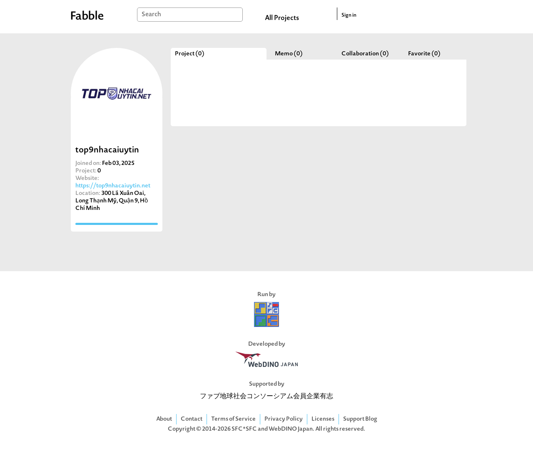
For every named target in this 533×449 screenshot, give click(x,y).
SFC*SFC (244, 429)
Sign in (348, 15)
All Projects (282, 18)
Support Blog (360, 419)
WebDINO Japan (291, 429)
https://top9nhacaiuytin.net (112, 186)
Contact (191, 419)
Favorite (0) (424, 54)
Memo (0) (289, 54)
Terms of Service (233, 419)
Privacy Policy (283, 419)
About (164, 419)
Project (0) (189, 54)
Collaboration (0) (365, 54)
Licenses (322, 419)
